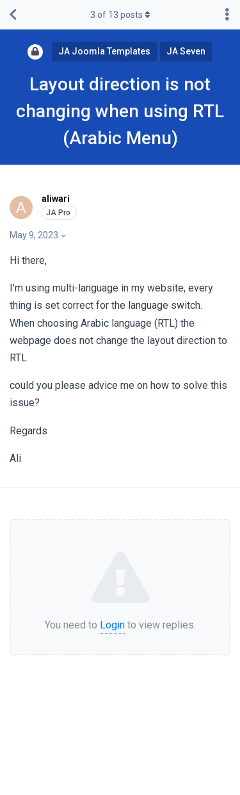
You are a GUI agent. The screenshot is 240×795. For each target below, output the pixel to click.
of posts (120, 15)
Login (112, 625)
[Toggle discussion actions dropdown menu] (227, 14)
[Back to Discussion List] (13, 14)
